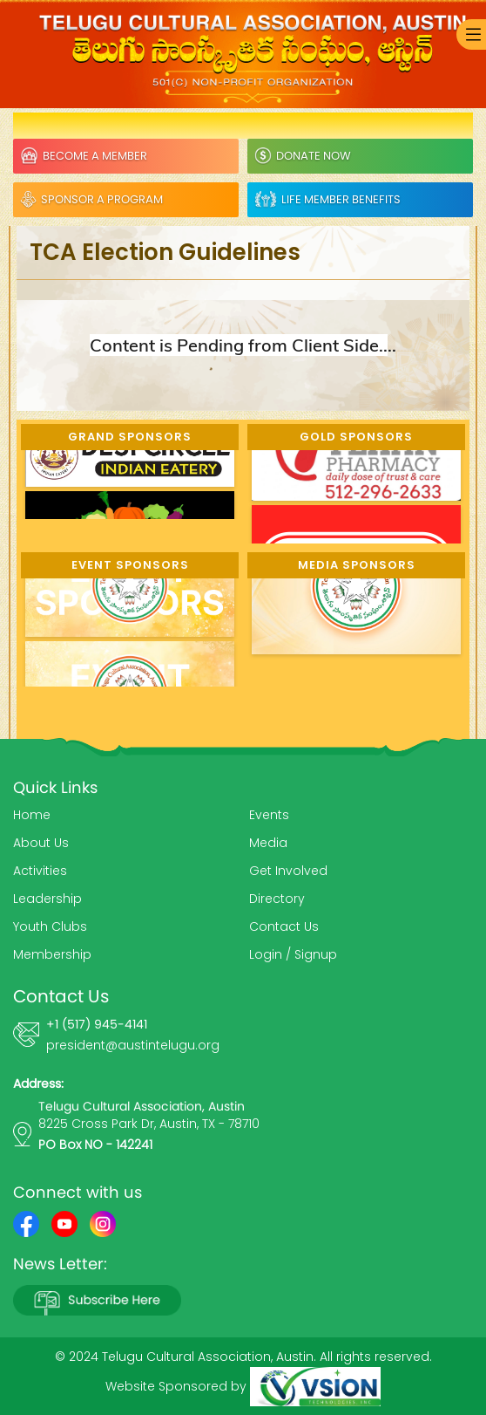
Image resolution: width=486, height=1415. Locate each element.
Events (269, 815)
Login (265, 954)
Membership (52, 954)
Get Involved (288, 870)
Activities (40, 870)
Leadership (47, 898)
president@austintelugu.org (132, 1045)
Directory (277, 898)
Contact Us (284, 926)
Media (268, 842)
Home (32, 815)
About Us (41, 842)
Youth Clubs (50, 926)
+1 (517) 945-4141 (96, 1024)
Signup (315, 954)
